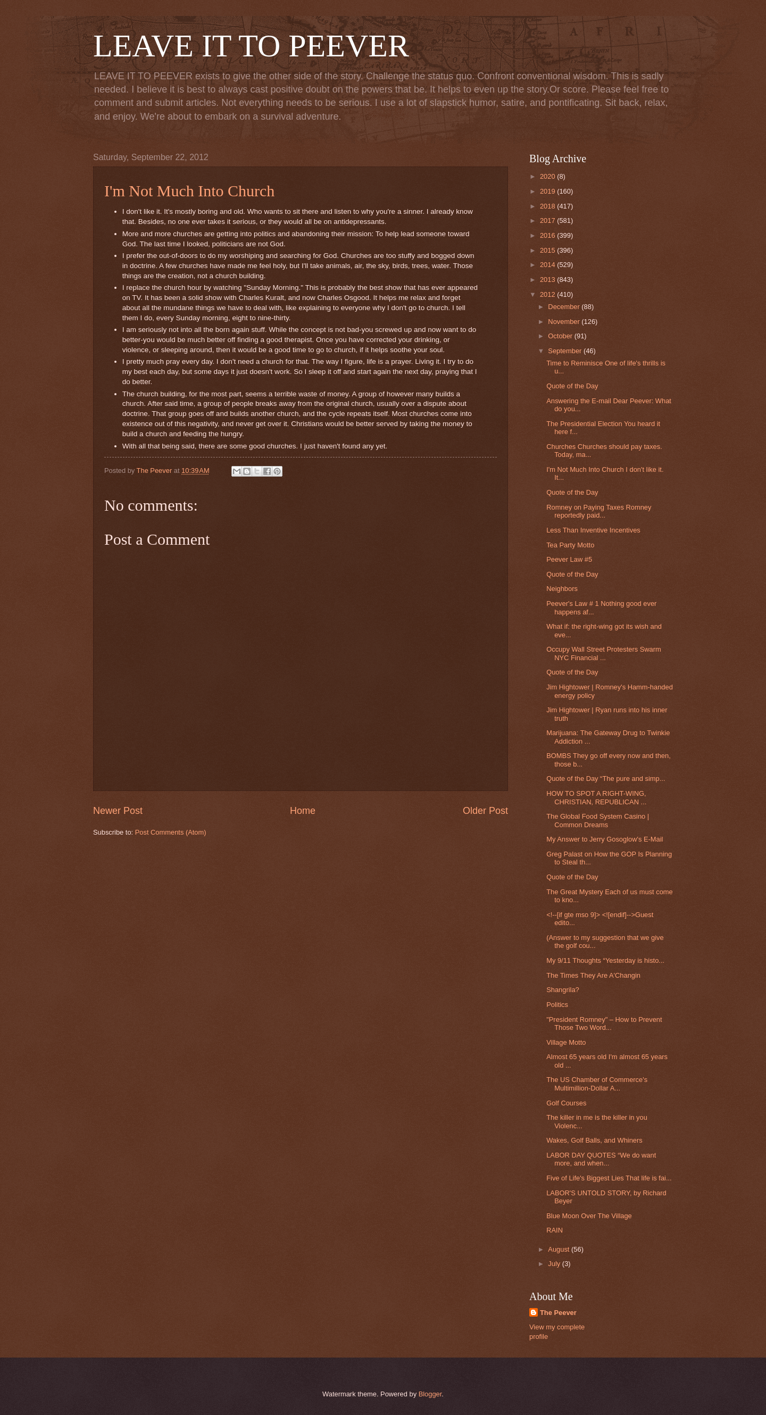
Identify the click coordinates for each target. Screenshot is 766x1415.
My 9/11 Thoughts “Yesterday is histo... (605, 960)
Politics (557, 1005)
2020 (548, 176)
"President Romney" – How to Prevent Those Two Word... (604, 1023)
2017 (548, 220)
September (566, 351)
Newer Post (118, 810)
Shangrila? (562, 990)
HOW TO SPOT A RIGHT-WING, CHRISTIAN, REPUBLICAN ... (596, 797)
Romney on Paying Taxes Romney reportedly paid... (598, 511)
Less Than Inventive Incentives (593, 530)
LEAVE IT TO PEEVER (251, 45)
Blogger (430, 1394)
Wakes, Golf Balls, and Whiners (594, 1140)
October (561, 336)
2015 (548, 250)
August (559, 1249)
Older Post (485, 810)
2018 (548, 206)
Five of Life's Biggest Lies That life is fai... (609, 1178)
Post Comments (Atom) (170, 832)
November (564, 322)
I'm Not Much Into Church (189, 190)
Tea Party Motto (570, 545)
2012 (548, 294)
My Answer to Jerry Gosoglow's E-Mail (604, 839)
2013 (548, 280)
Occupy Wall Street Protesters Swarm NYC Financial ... (603, 653)
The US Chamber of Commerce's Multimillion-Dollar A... (596, 1084)
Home (302, 810)
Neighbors (562, 589)
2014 (548, 265)
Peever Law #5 (569, 559)
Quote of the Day (572, 386)
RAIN (554, 1230)
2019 (548, 191)
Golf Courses (566, 1103)
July (555, 1264)
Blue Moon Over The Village (589, 1216)
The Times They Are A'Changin (593, 975)
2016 (548, 235)
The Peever (558, 1313)
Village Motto (566, 1042)
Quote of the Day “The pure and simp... (605, 779)
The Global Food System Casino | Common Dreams (597, 820)
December (564, 307)
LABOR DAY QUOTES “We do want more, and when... (601, 1159)
